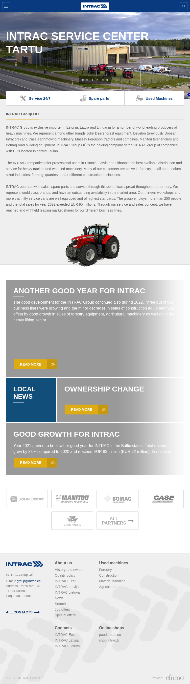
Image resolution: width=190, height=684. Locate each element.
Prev (84, 80)
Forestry (105, 570)
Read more (30, 364)
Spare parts (99, 98)
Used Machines (159, 98)
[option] (95, 55)
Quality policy (65, 575)
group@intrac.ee (29, 581)
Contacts (63, 628)
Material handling (112, 581)
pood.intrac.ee (110, 635)
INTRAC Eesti (65, 581)
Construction (109, 575)
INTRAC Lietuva (67, 592)
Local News (24, 392)
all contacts (19, 612)
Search (60, 604)
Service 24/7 (39, 98)
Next (105, 80)
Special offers (65, 615)
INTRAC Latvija (67, 587)
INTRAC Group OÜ (22, 114)
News (59, 598)
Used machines (113, 563)
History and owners (70, 570)
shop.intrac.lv (109, 640)
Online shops (111, 628)
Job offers (62, 609)
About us (63, 563)
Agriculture (107, 587)
